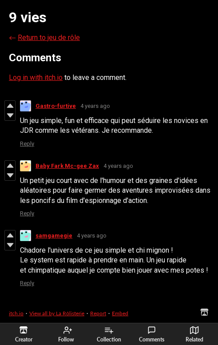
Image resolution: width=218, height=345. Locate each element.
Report (98, 313)
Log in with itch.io (36, 77)
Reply (27, 143)
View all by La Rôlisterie (56, 313)
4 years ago (95, 106)
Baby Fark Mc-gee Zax (67, 166)
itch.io (16, 313)
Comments (151, 334)
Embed (120, 313)
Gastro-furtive (56, 106)
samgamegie (54, 235)
